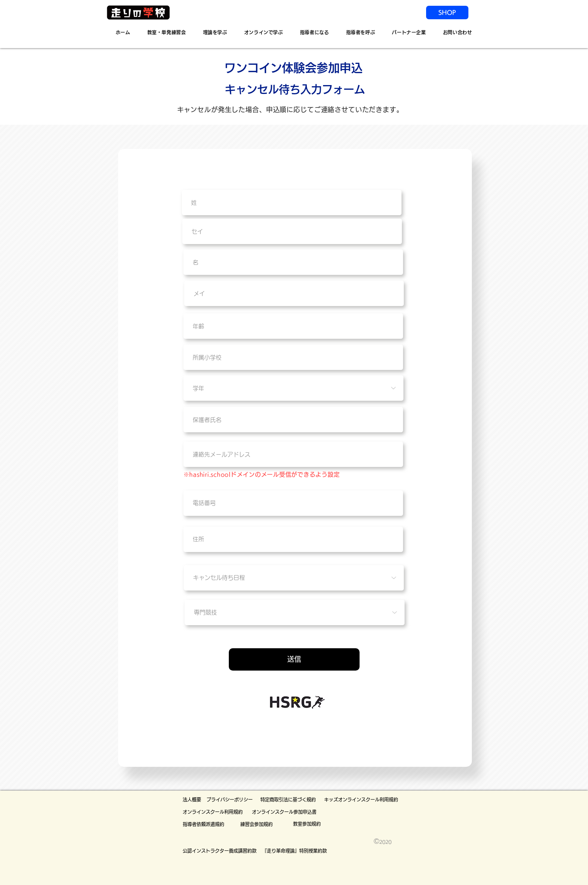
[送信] (294, 659)
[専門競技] (295, 612)
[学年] (293, 388)
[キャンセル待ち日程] (294, 578)
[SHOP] (447, 12)
